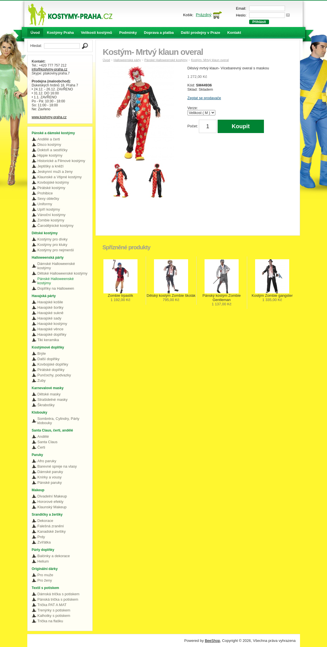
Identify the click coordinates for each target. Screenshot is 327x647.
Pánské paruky (50, 482)
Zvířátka (44, 542)
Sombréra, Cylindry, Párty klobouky (59, 420)
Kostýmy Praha (60, 32)
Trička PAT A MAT (52, 605)
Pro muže (45, 575)
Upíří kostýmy (49, 209)
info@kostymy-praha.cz (50, 69)
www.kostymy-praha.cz (49, 117)
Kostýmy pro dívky (53, 239)
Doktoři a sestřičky (53, 150)
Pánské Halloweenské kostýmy (56, 281)
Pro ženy (45, 580)
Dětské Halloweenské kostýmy (63, 273)
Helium (43, 561)
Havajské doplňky (52, 334)
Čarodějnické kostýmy (56, 225)
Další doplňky (49, 359)
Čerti (41, 447)
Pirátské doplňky (51, 370)
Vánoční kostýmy (52, 215)
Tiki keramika (48, 340)
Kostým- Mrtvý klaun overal (210, 60)
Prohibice (45, 193)
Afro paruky (47, 461)
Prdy (41, 537)
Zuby (42, 380)
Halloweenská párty (127, 60)
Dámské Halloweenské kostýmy (56, 266)
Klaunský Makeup (52, 507)
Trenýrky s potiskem (54, 610)
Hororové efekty (51, 501)
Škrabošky (46, 405)
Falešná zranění (51, 526)
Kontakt (234, 32)
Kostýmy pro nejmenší (56, 250)
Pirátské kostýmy (51, 188)
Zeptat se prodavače (204, 98)
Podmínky (128, 32)
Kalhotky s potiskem (54, 615)
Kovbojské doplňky (53, 364)
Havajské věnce (51, 329)
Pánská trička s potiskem (58, 599)
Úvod (35, 32)
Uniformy (45, 204)
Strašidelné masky (53, 399)
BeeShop (212, 640)
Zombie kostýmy (51, 220)
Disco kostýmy (49, 144)
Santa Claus (48, 442)
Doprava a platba (159, 32)
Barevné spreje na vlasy (57, 466)
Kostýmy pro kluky (52, 244)
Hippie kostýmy (50, 155)
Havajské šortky (51, 307)
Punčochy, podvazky (54, 375)
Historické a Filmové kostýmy (61, 161)
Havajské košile (50, 302)
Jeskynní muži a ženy (55, 171)
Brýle (42, 353)
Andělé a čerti (49, 139)
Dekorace (45, 521)
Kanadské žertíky (52, 531)
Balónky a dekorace (54, 556)
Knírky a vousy (50, 477)
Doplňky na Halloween (56, 288)
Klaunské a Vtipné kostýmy (60, 177)
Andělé (43, 436)
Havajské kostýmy (52, 324)
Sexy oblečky (48, 198)
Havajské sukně (51, 313)
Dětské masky (49, 394)
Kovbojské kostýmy (53, 182)
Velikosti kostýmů (96, 32)
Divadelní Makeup (52, 496)
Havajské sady (50, 318)
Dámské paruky (50, 472)
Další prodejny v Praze (200, 32)
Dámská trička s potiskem (59, 594)
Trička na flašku (50, 621)
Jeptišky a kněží (51, 166)
